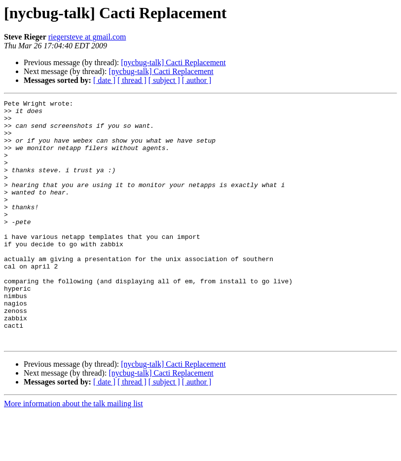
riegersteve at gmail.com (87, 37)
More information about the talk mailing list (73, 452)
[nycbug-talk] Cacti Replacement (173, 62)
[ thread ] (131, 80)
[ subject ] (164, 80)
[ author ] (197, 80)
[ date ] (104, 80)
